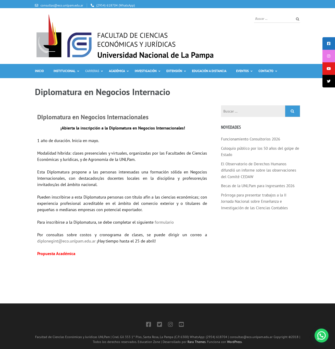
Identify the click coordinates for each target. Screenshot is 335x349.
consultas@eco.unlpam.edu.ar (61, 5)
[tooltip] (328, 43)
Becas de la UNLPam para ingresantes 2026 (258, 185)
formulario (164, 222)
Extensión (174, 71)
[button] (321, 335)
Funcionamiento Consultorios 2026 (250, 139)
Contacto (265, 71)
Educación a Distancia (209, 71)
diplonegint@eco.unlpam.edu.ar (66, 241)
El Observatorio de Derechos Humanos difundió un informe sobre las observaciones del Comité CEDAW (258, 170)
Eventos (242, 71)
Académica (117, 71)
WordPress (234, 341)
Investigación (146, 71)
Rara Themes (197, 341)
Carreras (92, 71)
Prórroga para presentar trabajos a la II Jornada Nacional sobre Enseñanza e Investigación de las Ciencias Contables (254, 201)
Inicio (39, 71)
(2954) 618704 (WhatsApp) (115, 5)
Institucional (64, 71)
